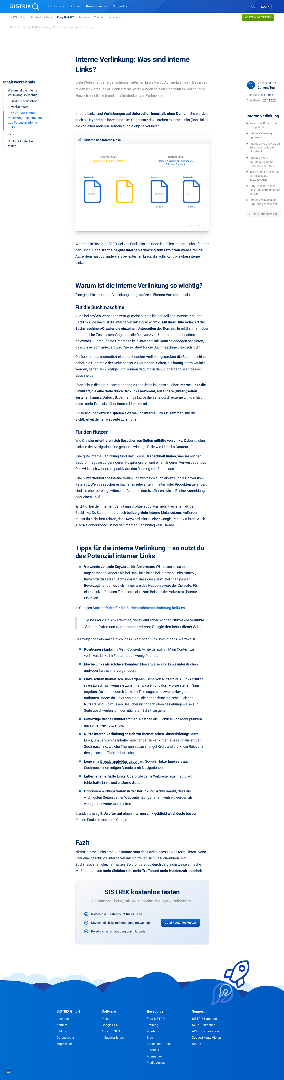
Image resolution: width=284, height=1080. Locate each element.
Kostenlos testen (258, 17)
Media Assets (156, 1063)
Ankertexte (145, 567)
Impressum (64, 1044)
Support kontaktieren (206, 1037)
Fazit (11, 134)
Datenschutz (65, 1037)
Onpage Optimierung (55, 27)
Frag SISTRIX (65, 17)
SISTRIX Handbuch (205, 1019)
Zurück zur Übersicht (264, 213)
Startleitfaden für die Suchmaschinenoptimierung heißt (136, 608)
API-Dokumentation (205, 1031)
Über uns (63, 1019)
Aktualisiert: (254, 100)
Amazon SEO (111, 1031)
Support (120, 6)
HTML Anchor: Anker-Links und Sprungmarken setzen (265, 189)
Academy (115, 17)
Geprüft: (252, 95)
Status (196, 1044)
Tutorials (84, 17)
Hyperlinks (97, 120)
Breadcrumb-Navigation (119, 761)
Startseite (16, 27)
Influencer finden (113, 1037)
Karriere (62, 1025)
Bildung (62, 1031)
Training (99, 17)
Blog (150, 1037)
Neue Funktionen (203, 1025)
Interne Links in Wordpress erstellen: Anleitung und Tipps (262, 161)
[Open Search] (253, 6)
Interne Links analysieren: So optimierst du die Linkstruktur (265, 147)
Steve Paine (265, 95)
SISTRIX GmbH (68, 1011)
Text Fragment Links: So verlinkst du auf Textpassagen (264, 175)
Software (55, 6)
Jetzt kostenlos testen (180, 922)
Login (265, 6)
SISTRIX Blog (18, 17)
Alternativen (155, 1056)
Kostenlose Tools (41, 17)
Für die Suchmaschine (24, 101)
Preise (75, 6)
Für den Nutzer (20, 106)
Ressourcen (96, 6)
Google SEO (110, 1025)
